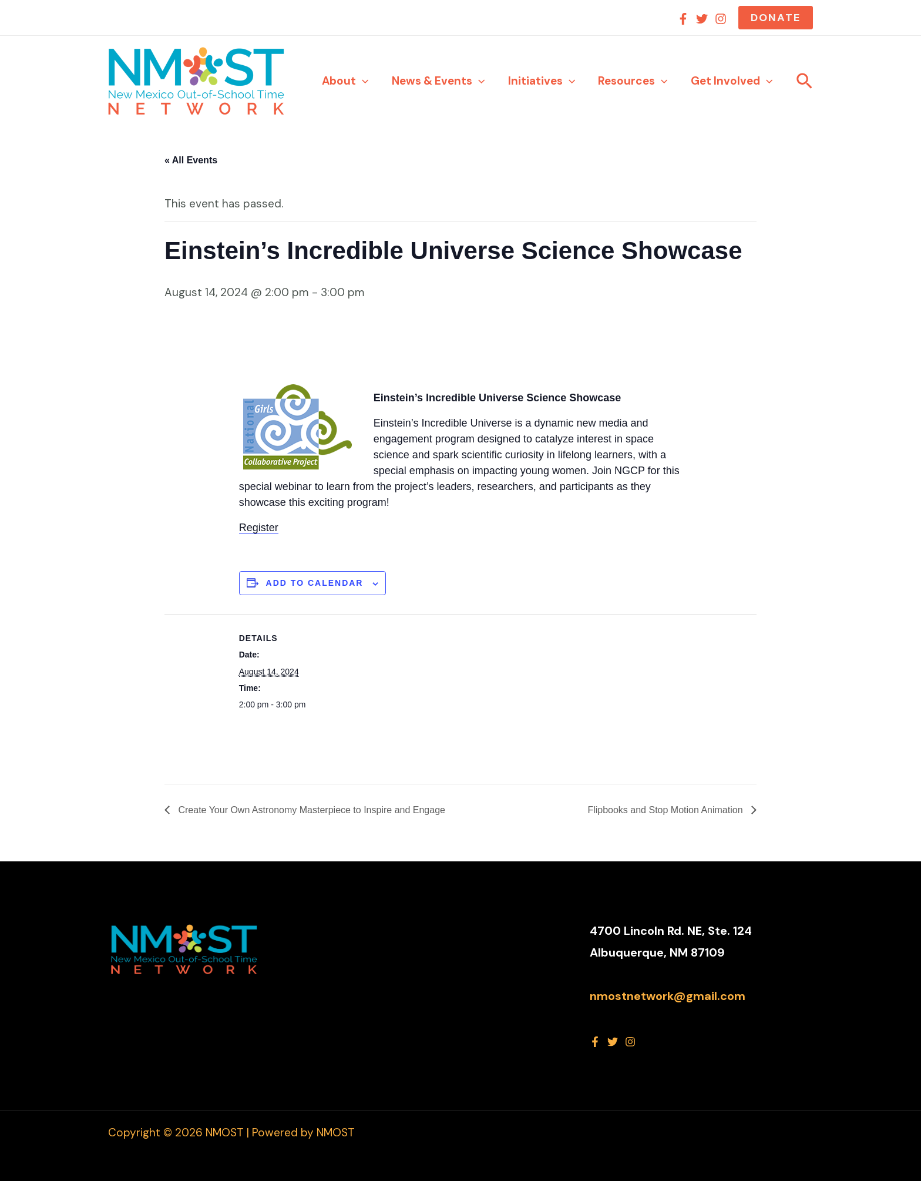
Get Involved (732, 81)
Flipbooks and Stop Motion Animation (666, 810)
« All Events (190, 160)
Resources (633, 81)
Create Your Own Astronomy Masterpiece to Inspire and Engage (310, 810)
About (348, 81)
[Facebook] (683, 19)
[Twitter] (702, 19)
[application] (365, 81)
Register (258, 528)
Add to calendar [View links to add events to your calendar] (315, 583)
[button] (775, 17)
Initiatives (543, 81)
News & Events (440, 81)
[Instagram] (721, 19)
